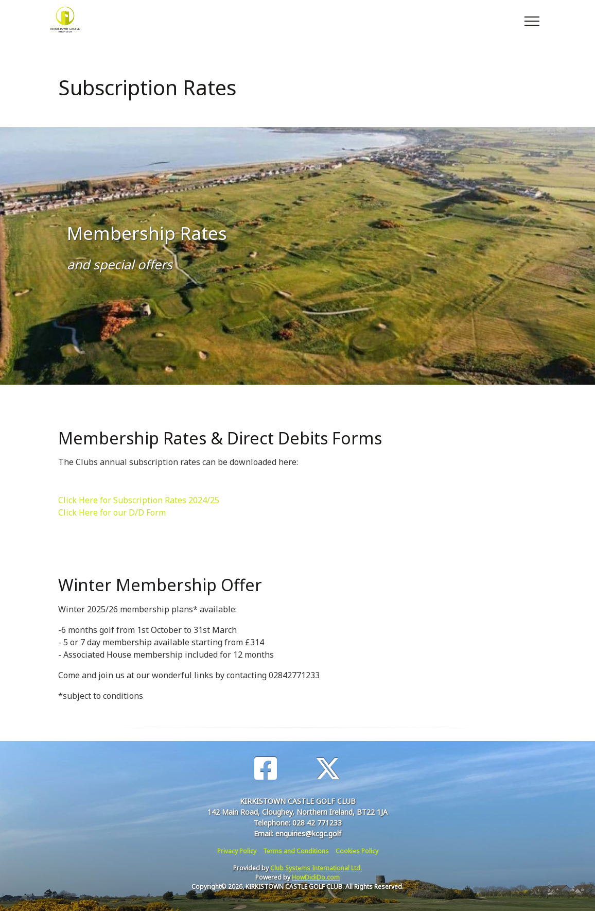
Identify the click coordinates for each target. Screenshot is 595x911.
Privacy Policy (236, 851)
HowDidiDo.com (316, 877)
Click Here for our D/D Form (112, 512)
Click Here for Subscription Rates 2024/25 (138, 500)
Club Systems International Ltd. (316, 868)
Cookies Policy (357, 851)
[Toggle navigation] (531, 19)
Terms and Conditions (296, 851)
